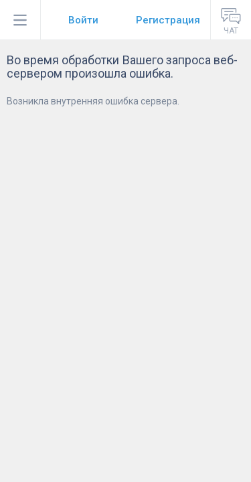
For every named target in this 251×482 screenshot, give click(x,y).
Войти (83, 20)
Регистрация (168, 20)
